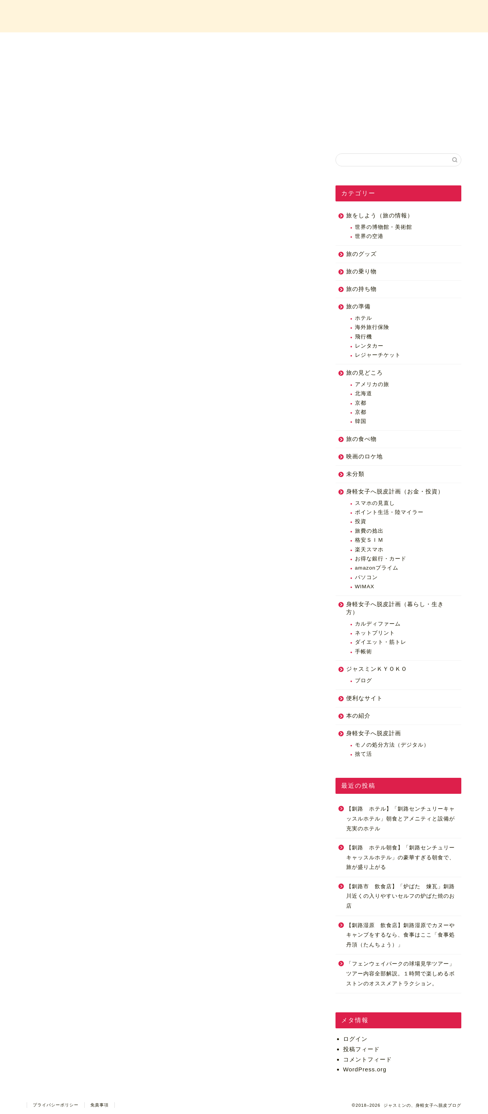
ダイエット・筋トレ (380, 642)
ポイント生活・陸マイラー (389, 512)
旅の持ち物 (361, 289)
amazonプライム (376, 568)
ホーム (106, 42)
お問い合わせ (382, 42)
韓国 (360, 421)
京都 (360, 403)
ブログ (363, 680)
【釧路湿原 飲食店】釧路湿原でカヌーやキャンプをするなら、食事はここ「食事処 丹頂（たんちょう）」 (400, 935)
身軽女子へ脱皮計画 (373, 733)
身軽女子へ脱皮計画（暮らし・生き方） (395, 608)
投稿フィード (361, 1049)
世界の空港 (369, 236)
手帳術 (363, 651)
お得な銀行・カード (380, 559)
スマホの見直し (375, 503)
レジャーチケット (378, 355)
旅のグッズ (361, 254)
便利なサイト (364, 698)
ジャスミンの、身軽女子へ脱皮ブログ (244, 15)
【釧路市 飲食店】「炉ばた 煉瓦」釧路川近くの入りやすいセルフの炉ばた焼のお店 (400, 896)
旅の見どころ (364, 372)
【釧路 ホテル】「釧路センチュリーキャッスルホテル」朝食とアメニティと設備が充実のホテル (400, 818)
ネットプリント (375, 633)
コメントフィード (367, 1059)
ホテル (363, 318)
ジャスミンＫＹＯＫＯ (376, 669)
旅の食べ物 (361, 439)
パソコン (366, 577)
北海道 (363, 393)
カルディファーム (378, 624)
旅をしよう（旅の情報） (379, 215)
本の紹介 (358, 715)
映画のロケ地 (364, 456)
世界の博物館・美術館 (383, 227)
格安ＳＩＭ (369, 540)
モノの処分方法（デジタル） (392, 745)
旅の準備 (358, 306)
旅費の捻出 (369, 531)
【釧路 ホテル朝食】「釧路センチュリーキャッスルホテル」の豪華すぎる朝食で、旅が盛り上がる (400, 857)
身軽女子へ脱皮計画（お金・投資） (395, 491)
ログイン (355, 1039)
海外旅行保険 (372, 327)
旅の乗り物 (361, 271)
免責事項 (99, 1105)
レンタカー (369, 346)
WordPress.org (365, 1069)
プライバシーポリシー (56, 1105)
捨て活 (363, 754)
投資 (360, 521)
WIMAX (364, 586)
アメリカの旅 (372, 384)
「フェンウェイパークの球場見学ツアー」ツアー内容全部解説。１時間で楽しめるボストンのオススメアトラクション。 (400, 973)
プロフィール (198, 42)
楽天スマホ (369, 549)
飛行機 (363, 337)
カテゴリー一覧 (290, 42)
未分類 (355, 474)
